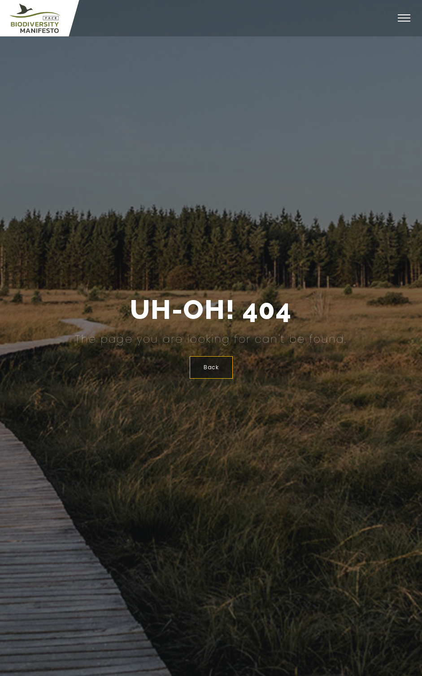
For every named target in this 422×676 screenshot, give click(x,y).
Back (211, 367)
